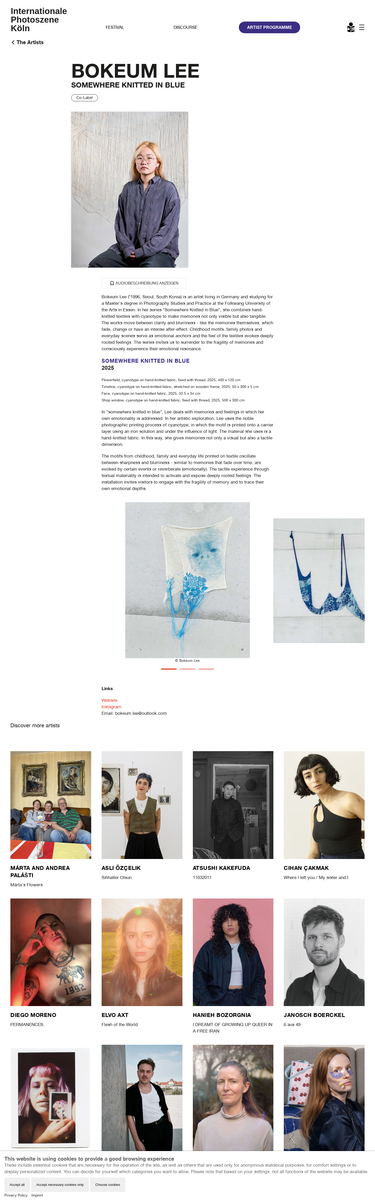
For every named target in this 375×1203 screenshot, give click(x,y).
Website (109, 700)
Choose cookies (107, 1185)
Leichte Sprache (351, 28)
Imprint (37, 1195)
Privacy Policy (16, 1195)
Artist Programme (269, 27)
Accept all (17, 1185)
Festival (115, 27)
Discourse (186, 27)
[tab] (169, 669)
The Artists (30, 42)
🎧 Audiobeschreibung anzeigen (144, 283)
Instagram (111, 706)
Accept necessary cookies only (60, 1185)
